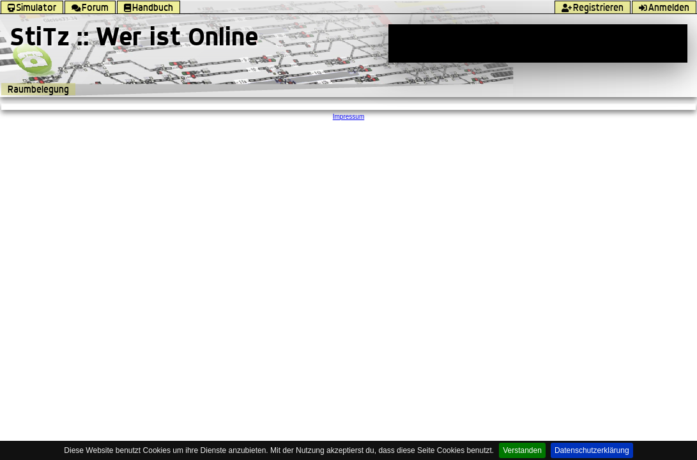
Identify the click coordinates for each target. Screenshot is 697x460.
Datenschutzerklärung (592, 450)
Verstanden (522, 450)
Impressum (348, 116)
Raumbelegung (38, 89)
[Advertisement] (537, 43)
